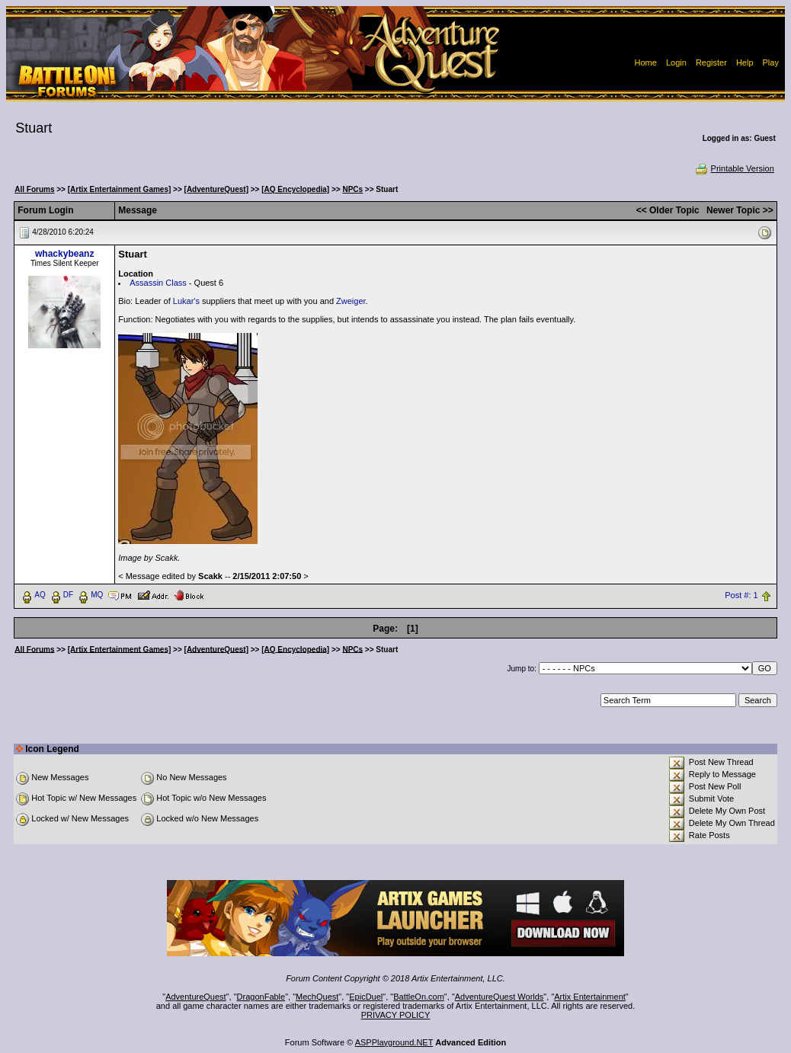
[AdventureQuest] (216, 189)
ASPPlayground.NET (394, 1042)
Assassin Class (158, 282)
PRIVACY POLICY (396, 1014)
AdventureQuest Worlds (499, 996)
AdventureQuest (195, 996)
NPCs (352, 189)
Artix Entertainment (590, 996)
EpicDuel (366, 996)
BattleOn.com (418, 996)
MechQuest (317, 996)
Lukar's (186, 301)
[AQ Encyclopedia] (295, 189)
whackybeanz (64, 253)
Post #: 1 (741, 595)
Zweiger (351, 301)
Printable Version (734, 168)
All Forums (34, 189)
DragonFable (261, 996)
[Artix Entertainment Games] (119, 189)
